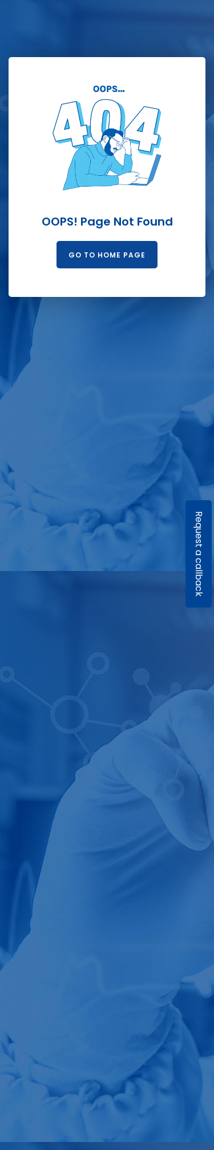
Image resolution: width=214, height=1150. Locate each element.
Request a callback (198, 554)
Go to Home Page (107, 255)
